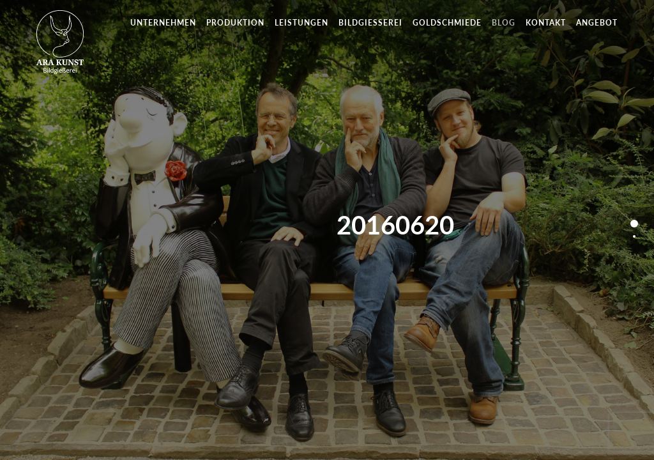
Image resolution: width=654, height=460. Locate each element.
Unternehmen (163, 22)
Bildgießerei (370, 22)
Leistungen (301, 22)
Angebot (597, 22)
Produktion (235, 22)
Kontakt (546, 22)
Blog (503, 22)
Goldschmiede (447, 22)
